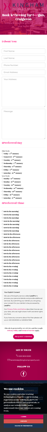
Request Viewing (23, 336)
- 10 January (13, 173)
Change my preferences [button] (23, 426)
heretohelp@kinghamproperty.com (23, 360)
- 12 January (12, 182)
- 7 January (13, 163)
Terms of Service (28, 330)
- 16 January (12, 195)
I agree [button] (23, 417)
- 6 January (12, 160)
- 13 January (12, 185)
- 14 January (14, 188)
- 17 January (13, 198)
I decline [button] (23, 421)
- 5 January (13, 157)
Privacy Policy (12, 330)
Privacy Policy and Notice (16, 309)
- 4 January (11, 154)
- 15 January (13, 192)
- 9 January (11, 170)
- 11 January (12, 179)
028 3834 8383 (23, 356)
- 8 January (13, 167)
